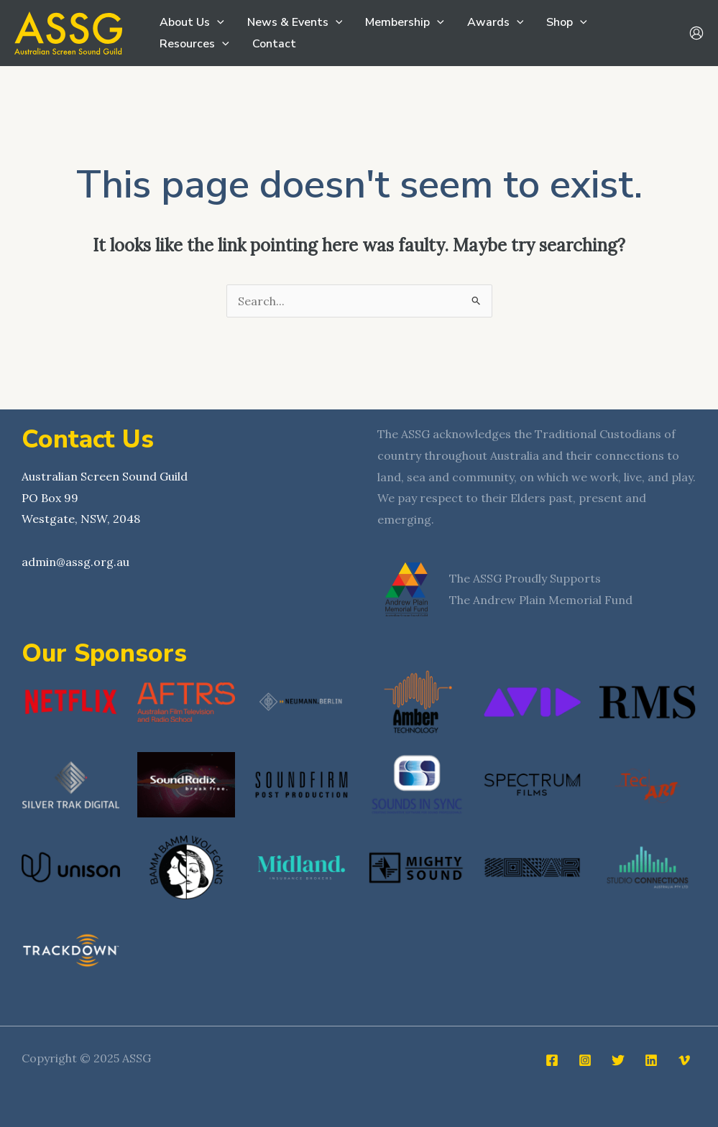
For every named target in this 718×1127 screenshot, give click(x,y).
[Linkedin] (651, 1060)
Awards (495, 22)
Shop (566, 22)
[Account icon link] (696, 33)
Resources (194, 44)
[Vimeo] (684, 1060)
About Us (192, 22)
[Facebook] (552, 1060)
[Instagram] (585, 1060)
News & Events (295, 22)
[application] (217, 22)
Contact (274, 44)
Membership (404, 22)
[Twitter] (618, 1060)
